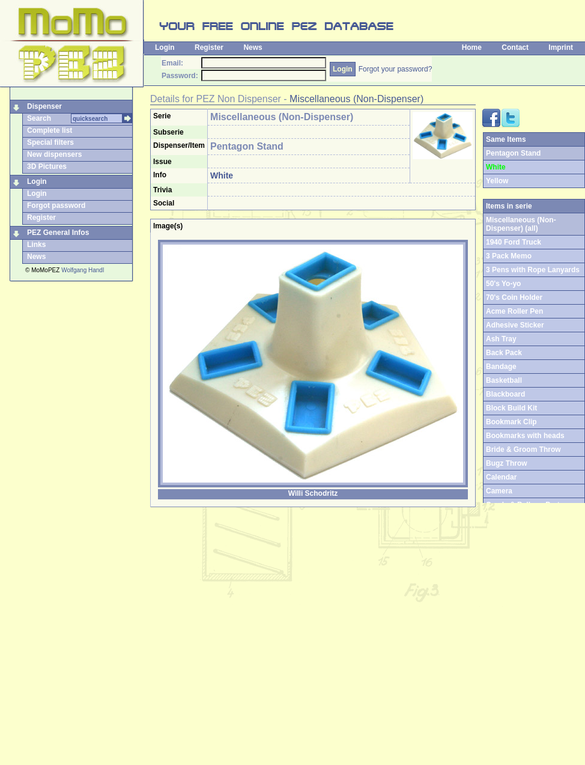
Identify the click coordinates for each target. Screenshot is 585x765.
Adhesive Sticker (515, 325)
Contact (515, 47)
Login (165, 47)
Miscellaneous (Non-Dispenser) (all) (521, 224)
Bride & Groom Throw (523, 449)
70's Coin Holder (514, 297)
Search (39, 118)
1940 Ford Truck (513, 242)
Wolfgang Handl (82, 270)
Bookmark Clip (511, 422)
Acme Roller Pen (514, 311)
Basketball (504, 380)
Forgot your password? (395, 69)
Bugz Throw (506, 463)
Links (36, 244)
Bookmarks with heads (525, 435)
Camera (499, 491)
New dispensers (54, 154)
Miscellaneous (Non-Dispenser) (356, 99)
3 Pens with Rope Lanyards (533, 270)
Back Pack (504, 353)
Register (209, 47)
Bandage (501, 366)
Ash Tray (501, 339)
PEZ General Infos (58, 232)
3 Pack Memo (509, 256)
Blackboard (505, 394)
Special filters (50, 142)
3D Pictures (47, 166)
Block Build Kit (511, 408)
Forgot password (56, 205)
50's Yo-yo (503, 283)
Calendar (501, 477)
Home (472, 47)
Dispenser (44, 106)
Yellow (497, 181)
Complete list (49, 130)
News (252, 47)
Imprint (560, 47)
